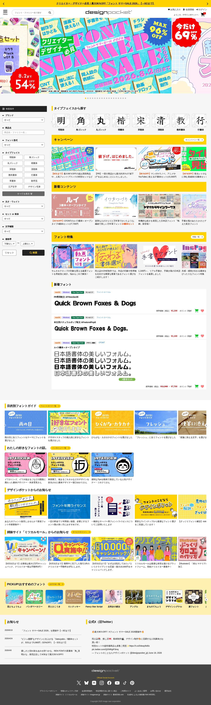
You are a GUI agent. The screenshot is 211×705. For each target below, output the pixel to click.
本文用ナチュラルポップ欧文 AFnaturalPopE (75, 322)
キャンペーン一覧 (193, 140)
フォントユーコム (104, 292)
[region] (129, 303)
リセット (9, 252)
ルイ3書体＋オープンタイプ (67, 347)
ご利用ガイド (125, 691)
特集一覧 (196, 237)
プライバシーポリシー (48, 691)
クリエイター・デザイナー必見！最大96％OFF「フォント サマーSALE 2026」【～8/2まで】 (105, 3)
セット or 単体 (10, 214)
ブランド (7, 115)
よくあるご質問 (141, 691)
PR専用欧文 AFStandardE (66, 297)
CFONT (102, 343)
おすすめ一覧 (55, 584)
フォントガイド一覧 (48, 406)
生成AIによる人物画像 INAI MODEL (141, 695)
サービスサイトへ (80, 532)
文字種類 (7, 226)
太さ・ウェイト (11, 201)
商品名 (6, 128)
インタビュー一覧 (59, 448)
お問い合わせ (155, 691)
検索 (33, 252)
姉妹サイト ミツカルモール (66, 695)
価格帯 (6, 239)
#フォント (113, 632)
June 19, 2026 (155, 653)
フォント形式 (10, 140)
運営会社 (167, 691)
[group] (105, 55)
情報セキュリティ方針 (69, 691)
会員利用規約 (87, 691)
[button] (3, 3)
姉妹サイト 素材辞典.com (113, 695)
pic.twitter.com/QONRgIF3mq (105, 649)
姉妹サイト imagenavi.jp (90, 695)
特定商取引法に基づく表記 (106, 691)
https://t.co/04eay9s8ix (139, 646)
